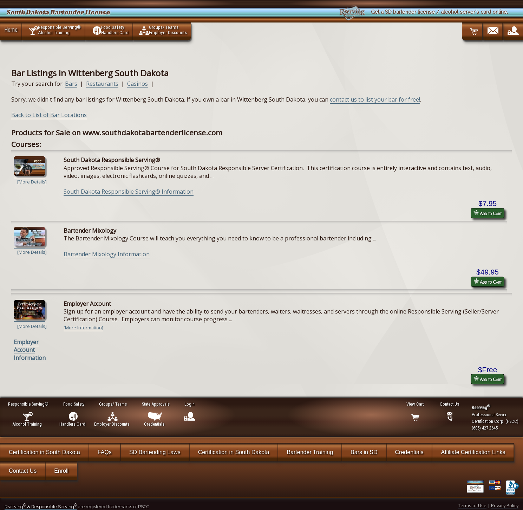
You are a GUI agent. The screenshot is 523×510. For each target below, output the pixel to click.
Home (11, 29)
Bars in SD (364, 452)
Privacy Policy (504, 505)
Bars (71, 84)
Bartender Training (310, 452)
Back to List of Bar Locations (49, 115)
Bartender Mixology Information (107, 254)
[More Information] (83, 327)
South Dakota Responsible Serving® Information (129, 191)
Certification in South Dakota (44, 452)
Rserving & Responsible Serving (41, 506)
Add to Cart (487, 213)
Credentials (409, 452)
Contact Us (23, 471)
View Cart (415, 404)
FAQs (105, 452)
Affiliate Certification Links (473, 452)
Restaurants (102, 84)
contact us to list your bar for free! (375, 99)
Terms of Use (472, 505)
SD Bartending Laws (155, 452)
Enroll (61, 471)
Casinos (137, 84)
